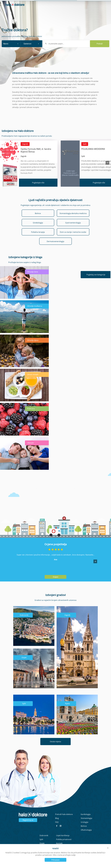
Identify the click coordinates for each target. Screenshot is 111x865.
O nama (79, 3)
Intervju (88, 3)
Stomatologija (86, 824)
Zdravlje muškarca (34, 312)
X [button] (107, 848)
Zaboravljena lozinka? (71, 13)
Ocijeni (55, 583)
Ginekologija (38, 228)
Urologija (84, 828)
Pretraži (100, 49)
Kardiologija (86, 820)
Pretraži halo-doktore (64, 820)
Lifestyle (30, 448)
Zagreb (25, 150)
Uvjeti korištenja (62, 841)
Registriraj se (28, 826)
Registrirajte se (99, 13)
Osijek (24, 663)
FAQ (56, 828)
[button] (95, 567)
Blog (97, 3)
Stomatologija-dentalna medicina (73, 219)
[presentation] (107, 168)
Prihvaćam (55, 860)
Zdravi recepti (32, 380)
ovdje (73, 855)
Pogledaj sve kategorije (96, 280)
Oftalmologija (86, 836)
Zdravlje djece (32, 346)
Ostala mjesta (55, 747)
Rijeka (67, 709)
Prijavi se (91, 10)
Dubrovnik (24, 621)
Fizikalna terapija (38, 238)
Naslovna (69, 3)
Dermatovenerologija (55, 247)
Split (85, 150)
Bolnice (38, 219)
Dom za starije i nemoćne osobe (73, 238)
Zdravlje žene (32, 277)
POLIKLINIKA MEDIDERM (93, 154)
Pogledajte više (38, 188)
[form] (55, 44)
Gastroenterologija (73, 228)
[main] (55, 432)
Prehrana (31, 414)
